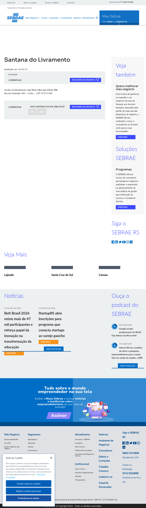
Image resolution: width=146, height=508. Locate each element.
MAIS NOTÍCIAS (53, 349)
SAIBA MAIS (122, 137)
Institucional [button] (82, 463)
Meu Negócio (33, 18)
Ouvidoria (78, 443)
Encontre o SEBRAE (51, 3)
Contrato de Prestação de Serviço (84, 455)
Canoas (103, 275)
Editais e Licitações (30, 3)
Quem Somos (80, 469)
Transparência (80, 480)
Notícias (77, 18)
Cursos (44, 18)
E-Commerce (32, 450)
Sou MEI (7, 443)
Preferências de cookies (28, 498)
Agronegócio (32, 439)
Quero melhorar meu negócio (12, 447)
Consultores (71, 3)
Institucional (11, 3)
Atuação (78, 476)
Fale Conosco (80, 447)
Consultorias (66, 18)
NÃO (42, 112)
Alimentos (31, 443)
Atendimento (88, 18)
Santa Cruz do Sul (62, 275)
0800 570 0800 (128, 2)
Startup (30, 447)
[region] (28, 480)
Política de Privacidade (83, 450)
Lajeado (9, 275)
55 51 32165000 (130, 473)
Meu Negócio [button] (12, 434)
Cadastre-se (105, 476)
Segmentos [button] (34, 434)
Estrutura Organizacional (84, 472)
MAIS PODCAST (127, 366)
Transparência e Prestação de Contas (19, 8)
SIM (32, 112)
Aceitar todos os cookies (28, 483)
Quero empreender (11, 439)
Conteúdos (54, 18)
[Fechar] (51, 458)
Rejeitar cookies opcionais (28, 491)
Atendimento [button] (82, 434)
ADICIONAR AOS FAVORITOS (85, 79)
